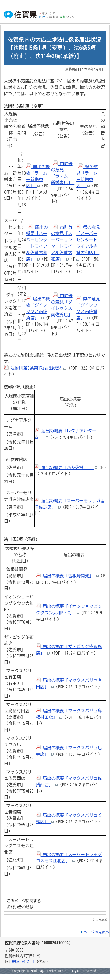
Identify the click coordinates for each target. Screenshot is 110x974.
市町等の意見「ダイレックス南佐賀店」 (62, 307)
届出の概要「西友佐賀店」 (66, 467)
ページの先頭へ (97, 932)
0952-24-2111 (23, 961)
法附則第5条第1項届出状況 (35, 368)
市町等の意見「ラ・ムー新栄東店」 (62, 175)
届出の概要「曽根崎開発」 (67, 576)
